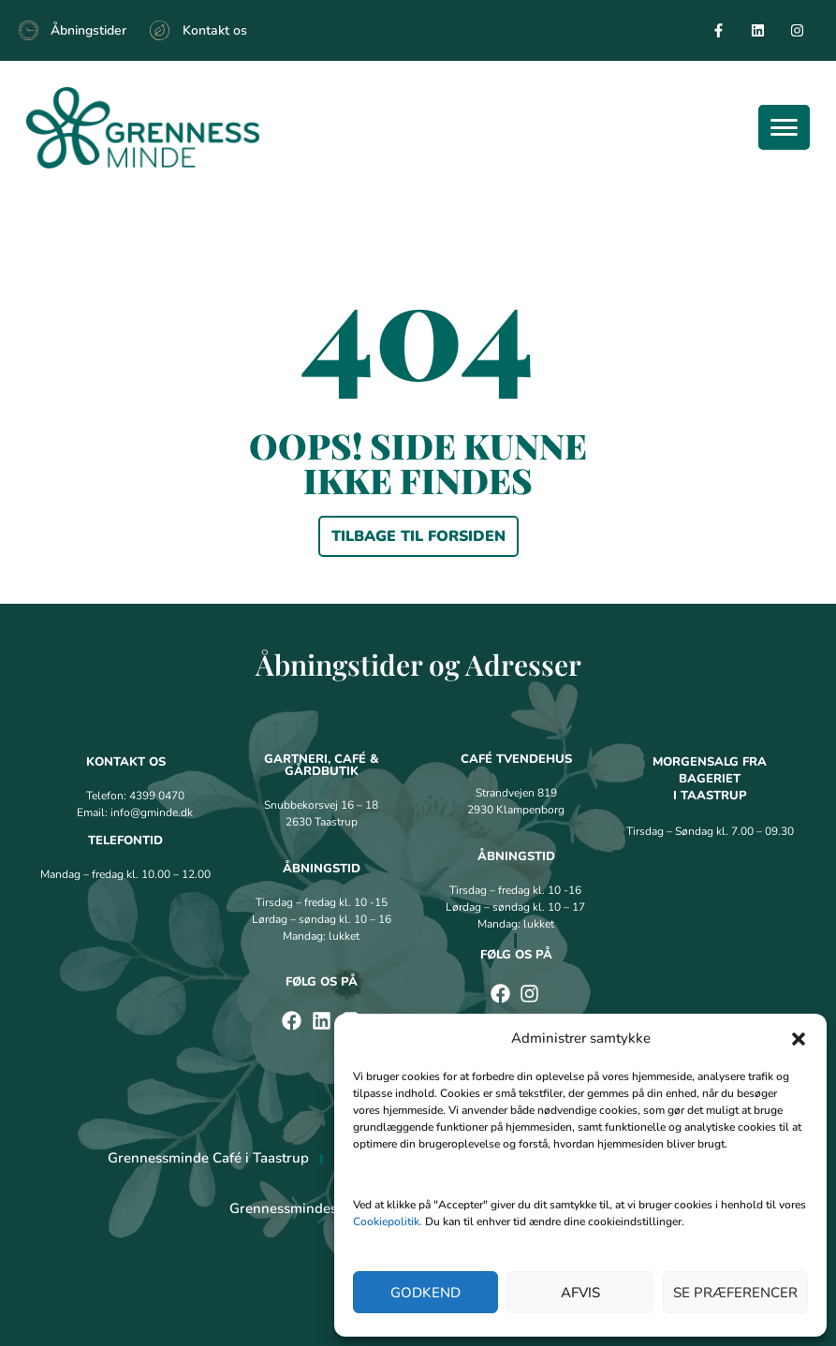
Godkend (425, 1292)
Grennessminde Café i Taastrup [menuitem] (208, 1157)
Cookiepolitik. (387, 1221)
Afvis (580, 1292)
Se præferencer (735, 1292)
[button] (798, 1039)
